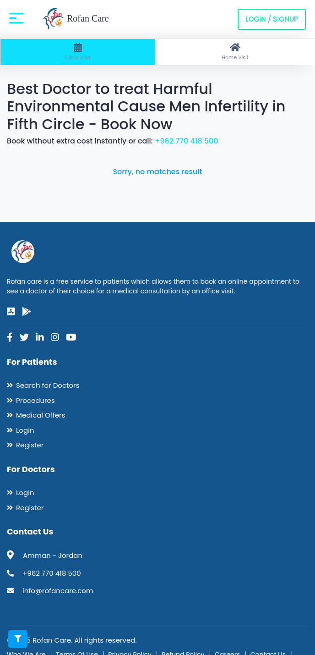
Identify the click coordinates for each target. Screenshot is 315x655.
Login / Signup (271, 19)
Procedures (35, 400)
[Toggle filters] (17, 639)
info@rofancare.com (57, 590)
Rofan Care (75, 19)
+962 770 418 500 (186, 141)
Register (29, 445)
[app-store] (11, 311)
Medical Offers (40, 415)
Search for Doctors (47, 385)
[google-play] (26, 311)
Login (25, 430)
